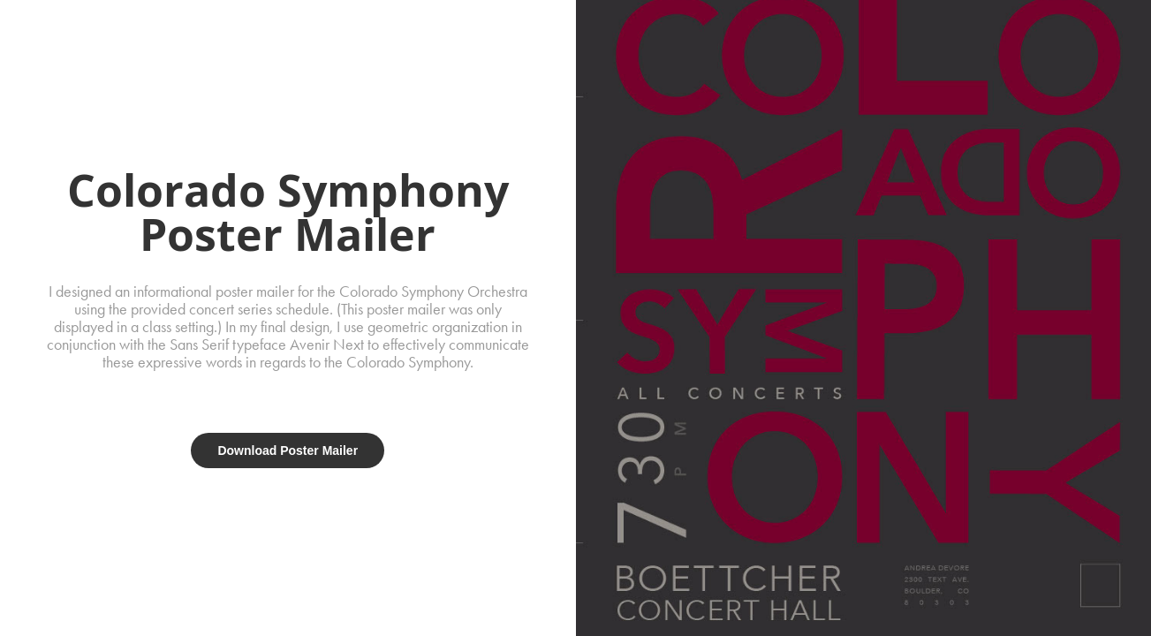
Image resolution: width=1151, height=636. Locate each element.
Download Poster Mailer (287, 450)
